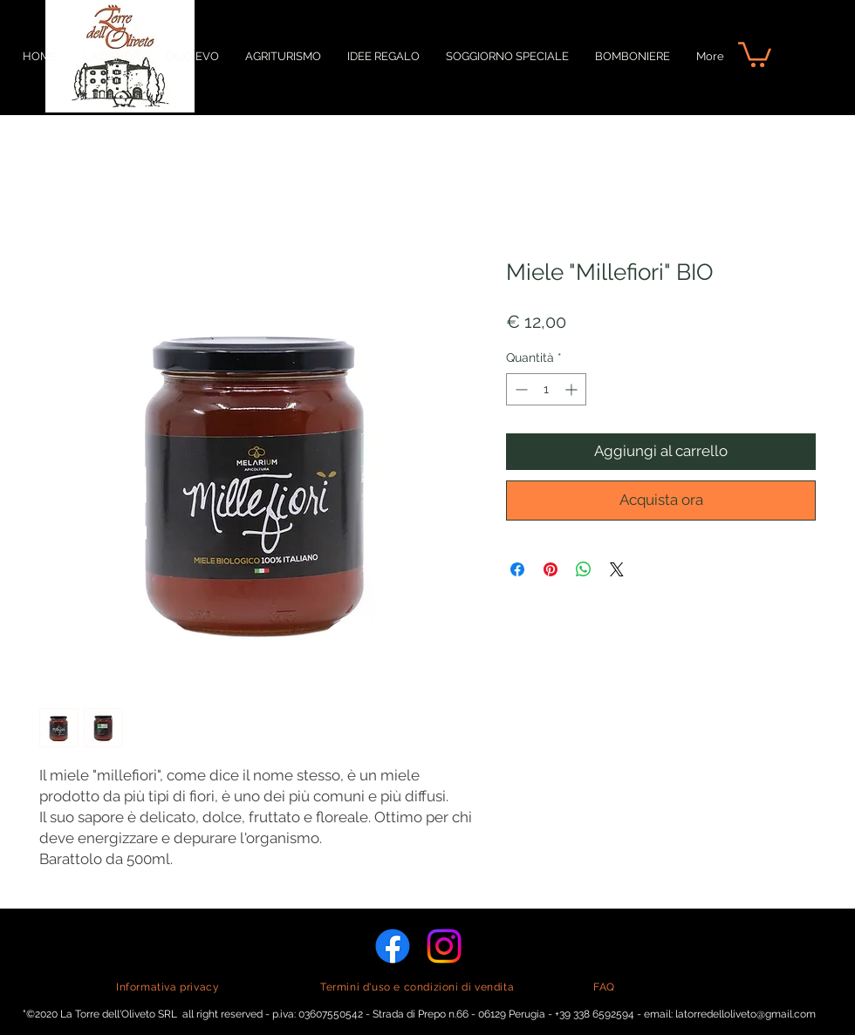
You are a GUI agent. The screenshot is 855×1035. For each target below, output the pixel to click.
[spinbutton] (546, 389)
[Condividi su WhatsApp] (583, 569)
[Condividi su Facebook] (517, 569)
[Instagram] (444, 946)
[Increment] (573, 389)
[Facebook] (392, 946)
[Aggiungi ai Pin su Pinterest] (550, 569)
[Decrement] (519, 389)
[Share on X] (616, 569)
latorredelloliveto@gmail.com (745, 1014)
